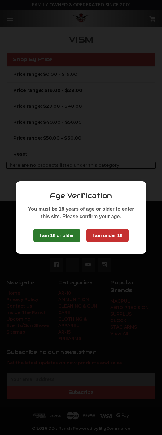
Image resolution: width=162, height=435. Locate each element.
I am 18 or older (57, 235)
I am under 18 (108, 235)
